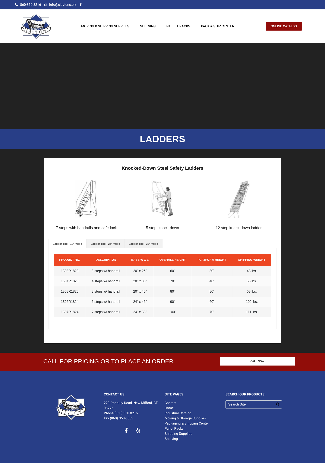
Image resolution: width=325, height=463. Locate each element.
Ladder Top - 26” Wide (105, 243)
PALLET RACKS (178, 26)
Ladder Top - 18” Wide (67, 243)
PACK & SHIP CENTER (217, 26)
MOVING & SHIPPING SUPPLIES (105, 26)
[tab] (67, 243)
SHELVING (148, 26)
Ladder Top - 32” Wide (143, 243)
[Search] (277, 404)
